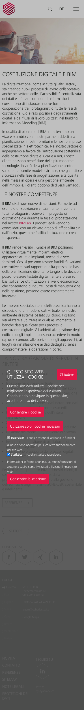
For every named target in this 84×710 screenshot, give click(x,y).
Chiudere (67, 374)
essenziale (18, 438)
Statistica (17, 455)
